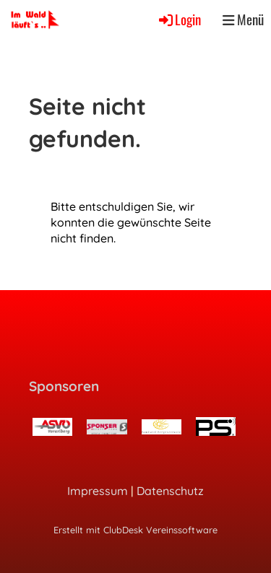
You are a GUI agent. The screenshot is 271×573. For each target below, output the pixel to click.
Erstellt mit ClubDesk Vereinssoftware (135, 529)
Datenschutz (170, 491)
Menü (243, 19)
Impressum (97, 491)
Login (179, 19)
